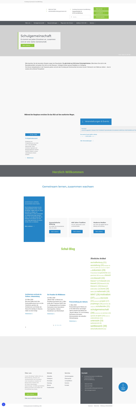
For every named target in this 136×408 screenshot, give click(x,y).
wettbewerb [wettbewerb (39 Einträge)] (99, 326)
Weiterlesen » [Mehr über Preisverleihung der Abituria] (73, 321)
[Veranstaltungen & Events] (82, 122)
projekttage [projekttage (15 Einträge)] (96, 304)
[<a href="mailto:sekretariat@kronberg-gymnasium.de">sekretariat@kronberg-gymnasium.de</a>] (46, 11)
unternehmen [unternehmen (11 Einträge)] (97, 318)
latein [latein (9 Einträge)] (93, 291)
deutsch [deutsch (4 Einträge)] (93, 267)
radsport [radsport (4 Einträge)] (93, 306)
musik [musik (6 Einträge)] (97, 298)
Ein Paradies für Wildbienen (56, 295)
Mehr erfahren (28, 45)
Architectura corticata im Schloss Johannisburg (33, 295)
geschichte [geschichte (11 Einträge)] (105, 273)
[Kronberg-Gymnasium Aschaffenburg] (70, 9)
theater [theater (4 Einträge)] (107, 315)
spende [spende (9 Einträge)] (94, 316)
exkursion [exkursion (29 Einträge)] (98, 270)
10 (86, 136)
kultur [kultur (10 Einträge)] (97, 289)
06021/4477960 (52, 9)
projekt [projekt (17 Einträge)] (104, 301)
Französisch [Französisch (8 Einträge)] (95, 273)
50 (88, 136)
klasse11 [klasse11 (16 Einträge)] (96, 286)
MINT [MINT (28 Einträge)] (95, 294)
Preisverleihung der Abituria (78, 302)
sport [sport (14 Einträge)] (101, 316)
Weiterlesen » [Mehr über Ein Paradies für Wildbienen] (51, 313)
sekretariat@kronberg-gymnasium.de (57, 11)
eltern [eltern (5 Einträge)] (98, 267)
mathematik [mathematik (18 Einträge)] (102, 291)
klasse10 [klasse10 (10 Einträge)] (104, 283)
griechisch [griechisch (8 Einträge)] (95, 275)
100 (90, 136)
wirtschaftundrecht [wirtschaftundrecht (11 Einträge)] (98, 329)
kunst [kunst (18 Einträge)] (105, 289)
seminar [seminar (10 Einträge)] (107, 313)
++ (93, 136)
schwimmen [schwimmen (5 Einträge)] (98, 313)
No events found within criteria (88, 134)
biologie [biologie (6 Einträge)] (107, 265)
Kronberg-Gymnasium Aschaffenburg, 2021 (33, 406)
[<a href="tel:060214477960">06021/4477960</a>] (46, 9)
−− (82, 136)
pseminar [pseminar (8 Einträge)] (106, 304)
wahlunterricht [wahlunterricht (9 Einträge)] (96, 323)
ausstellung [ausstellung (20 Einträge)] (97, 265)
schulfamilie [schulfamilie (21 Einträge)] (103, 306)
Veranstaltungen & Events (97, 121)
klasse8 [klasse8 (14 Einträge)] (105, 281)
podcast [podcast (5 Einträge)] (97, 301)
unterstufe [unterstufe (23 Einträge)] (97, 320)
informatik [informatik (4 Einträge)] (102, 275)
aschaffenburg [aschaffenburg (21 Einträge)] (99, 262)
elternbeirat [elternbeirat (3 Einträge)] (103, 267)
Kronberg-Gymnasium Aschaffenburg (81, 9)
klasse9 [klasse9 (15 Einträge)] (95, 283)
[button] (28, 23)
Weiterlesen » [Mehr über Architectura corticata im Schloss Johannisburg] (29, 313)
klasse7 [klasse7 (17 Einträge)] (95, 281)
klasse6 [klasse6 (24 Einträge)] (99, 278)
